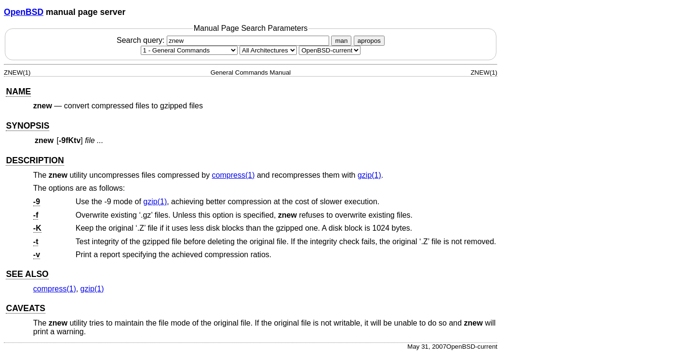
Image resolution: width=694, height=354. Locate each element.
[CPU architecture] (268, 50)
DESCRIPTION (35, 160)
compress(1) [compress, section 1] (233, 175)
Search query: (224, 40)
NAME (18, 91)
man (341, 40)
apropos (369, 40)
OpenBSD (23, 12)
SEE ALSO (27, 274)
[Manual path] (329, 50)
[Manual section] (189, 50)
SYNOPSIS (27, 126)
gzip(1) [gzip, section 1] (369, 175)
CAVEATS (25, 308)
